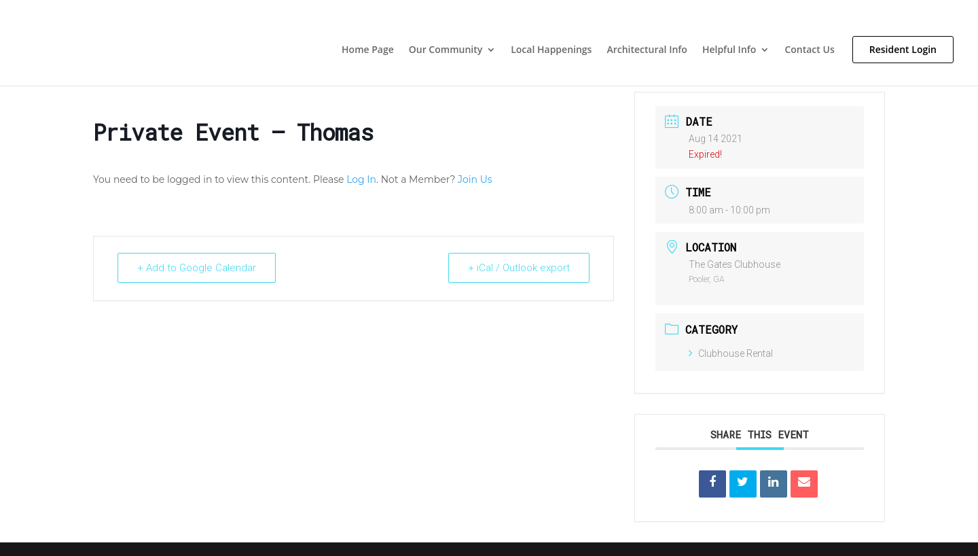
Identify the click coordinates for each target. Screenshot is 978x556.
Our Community (445, 50)
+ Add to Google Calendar (196, 268)
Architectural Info (646, 50)
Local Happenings (551, 50)
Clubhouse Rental (731, 353)
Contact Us (809, 50)
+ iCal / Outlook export (519, 268)
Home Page (368, 50)
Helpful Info (729, 50)
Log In (361, 179)
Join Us (475, 179)
